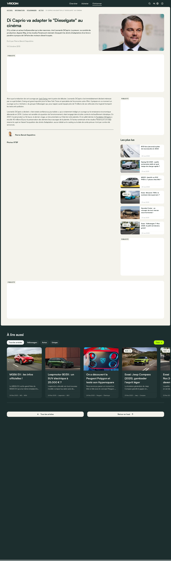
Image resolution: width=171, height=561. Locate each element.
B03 (68, 395)
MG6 (25, 395)
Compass (143, 395)
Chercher (73, 3)
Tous (159, 342)
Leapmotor (61, 395)
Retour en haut (126, 414)
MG (21, 395)
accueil (10, 10)
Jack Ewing (43, 98)
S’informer (97, 3)
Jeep (136, 395)
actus (41, 10)
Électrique (107, 395)
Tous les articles (15, 342)
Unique (55, 342)
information (20, 10)
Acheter (85, 3)
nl (156, 3)
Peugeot (99, 395)
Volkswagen (32, 10)
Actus (44, 342)
